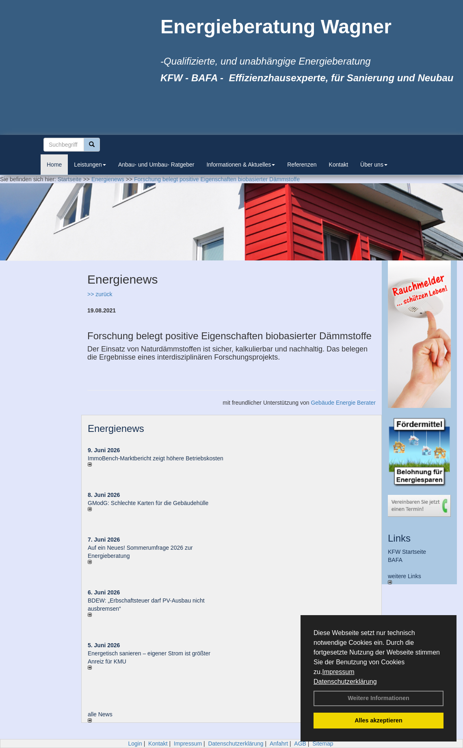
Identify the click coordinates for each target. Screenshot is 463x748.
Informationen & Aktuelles (240, 164)
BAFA (395, 560)
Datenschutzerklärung (345, 681)
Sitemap (322, 743)
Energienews (116, 428)
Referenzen (301, 164)
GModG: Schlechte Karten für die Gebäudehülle (148, 503)
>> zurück (99, 294)
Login (135, 743)
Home (54, 164)
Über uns (373, 164)
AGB (300, 743)
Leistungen (90, 164)
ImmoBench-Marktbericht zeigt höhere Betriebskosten (155, 458)
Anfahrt (279, 743)
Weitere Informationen (378, 698)
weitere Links (404, 578)
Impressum (338, 671)
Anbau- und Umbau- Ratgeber (156, 164)
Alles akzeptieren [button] (378, 720)
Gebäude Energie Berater (343, 402)
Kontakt (338, 164)
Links (399, 538)
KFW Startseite (407, 552)
